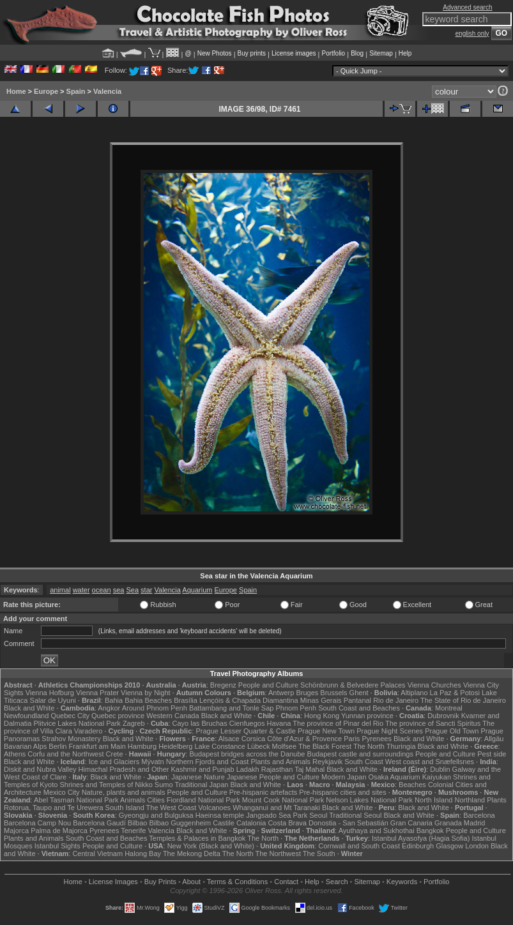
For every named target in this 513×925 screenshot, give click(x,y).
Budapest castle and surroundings (360, 754)
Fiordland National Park (203, 800)
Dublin (440, 769)
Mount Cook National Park (283, 800)
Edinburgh (418, 846)
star (146, 590)
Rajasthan (277, 769)
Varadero (88, 731)
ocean (101, 590)
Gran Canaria (411, 823)
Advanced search (467, 7)
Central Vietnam (97, 853)
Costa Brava (287, 823)
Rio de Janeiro (395, 700)
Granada (448, 823)
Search (337, 881)
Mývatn (152, 761)
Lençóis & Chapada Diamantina (248, 700)
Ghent (359, 692)
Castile (223, 823)
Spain (76, 91)
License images (294, 53)
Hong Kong (321, 715)
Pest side (491, 754)
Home (16, 91)
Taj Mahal (310, 769)
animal (60, 590)
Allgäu (494, 738)
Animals (132, 800)
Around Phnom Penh (154, 708)
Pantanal (357, 700)
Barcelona (479, 815)
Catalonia (251, 823)
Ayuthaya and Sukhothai (377, 830)
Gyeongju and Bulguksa (156, 815)
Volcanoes (214, 807)
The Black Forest (324, 746)
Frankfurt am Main (97, 746)
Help (405, 53)
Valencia (107, 91)
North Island (433, 800)
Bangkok (430, 830)
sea (119, 590)
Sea (132, 590)
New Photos (214, 53)
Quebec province (117, 715)
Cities (156, 800)
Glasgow (449, 846)
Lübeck (258, 746)
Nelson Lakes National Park (369, 800)
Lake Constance (219, 746)
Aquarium (197, 590)
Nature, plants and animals (123, 792)
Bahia (114, 700)
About (191, 881)
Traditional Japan (201, 784)
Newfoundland (26, 715)
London (477, 846)
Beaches (412, 784)
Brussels (333, 692)
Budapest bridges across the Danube (247, 754)
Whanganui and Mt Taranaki (276, 807)
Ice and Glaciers (114, 761)
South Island (124, 807)
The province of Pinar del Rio (338, 723)
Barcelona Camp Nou (37, 823)
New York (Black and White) (210, 846)
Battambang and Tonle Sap (231, 708)
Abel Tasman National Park (76, 800)
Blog (357, 53)
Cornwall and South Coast (359, 846)
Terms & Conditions (237, 881)
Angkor (109, 708)
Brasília (185, 700)
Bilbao (138, 823)
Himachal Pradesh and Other (124, 769)
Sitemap (381, 53)
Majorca (16, 830)
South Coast (363, 761)
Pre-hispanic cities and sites (342, 792)
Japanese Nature (198, 777)
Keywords (402, 881)
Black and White (29, 708)
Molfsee (284, 746)
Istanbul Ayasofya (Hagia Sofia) (421, 838)
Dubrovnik (443, 715)
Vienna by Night (145, 692)
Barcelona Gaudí (99, 823)
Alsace (229, 738)
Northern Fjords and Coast (207, 761)
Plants (497, 800)
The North (369, 746)
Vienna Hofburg (50, 692)
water (81, 590)
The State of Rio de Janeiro (463, 700)
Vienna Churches (434, 685)
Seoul (318, 815)
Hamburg (142, 746)
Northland (469, 800)
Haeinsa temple (219, 815)
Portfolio (333, 53)
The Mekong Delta (191, 853)
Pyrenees (376, 738)
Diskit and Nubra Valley (40, 769)
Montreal (449, 708)
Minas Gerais (321, 700)
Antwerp (281, 692)
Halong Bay (143, 853)
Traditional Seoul (355, 815)
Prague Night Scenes (389, 731)
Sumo (164, 784)
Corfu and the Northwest (65, 754)
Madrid (475, 823)
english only (472, 33)
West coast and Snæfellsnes (429, 761)
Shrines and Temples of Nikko (105, 784)
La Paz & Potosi (455, 692)
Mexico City (61, 792)
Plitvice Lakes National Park (76, 723)
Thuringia (401, 746)
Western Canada (172, 715)
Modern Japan (343, 777)
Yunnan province (367, 715)
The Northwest (278, 853)
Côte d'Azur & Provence (304, 738)
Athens (15, 754)
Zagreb (134, 723)
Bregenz (223, 685)
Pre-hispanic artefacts (263, 792)
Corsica (253, 738)
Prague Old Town (452, 731)
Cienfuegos (247, 723)
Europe (46, 91)
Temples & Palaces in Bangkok (197, 838)
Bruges (307, 692)
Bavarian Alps (25, 746)
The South (319, 853)
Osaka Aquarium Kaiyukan (409, 777)
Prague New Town (326, 731)
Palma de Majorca (59, 830)
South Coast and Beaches (359, 708)
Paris (352, 738)
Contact (286, 881)
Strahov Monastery (71, 738)
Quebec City (69, 715)
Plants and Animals (280, 761)
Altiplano (414, 692)
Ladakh (247, 769)
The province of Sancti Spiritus (432, 723)
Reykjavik (327, 761)
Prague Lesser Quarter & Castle (245, 731)
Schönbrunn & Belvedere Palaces (353, 685)
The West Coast (171, 807)
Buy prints (252, 53)
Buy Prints (160, 881)
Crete (114, 754)
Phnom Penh (295, 708)
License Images (113, 881)
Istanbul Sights (57, 846)
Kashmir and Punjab (202, 769)
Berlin (57, 746)
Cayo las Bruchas (199, 723)
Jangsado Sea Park (276, 815)
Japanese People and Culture (273, 777)
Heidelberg (175, 746)
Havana (279, 723)
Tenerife (133, 830)
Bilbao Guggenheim (180, 823)
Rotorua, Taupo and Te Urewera (53, 807)
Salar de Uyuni (53, 700)
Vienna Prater (97, 692)
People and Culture (268, 685)
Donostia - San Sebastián (348, 823)
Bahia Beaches (148, 700)
